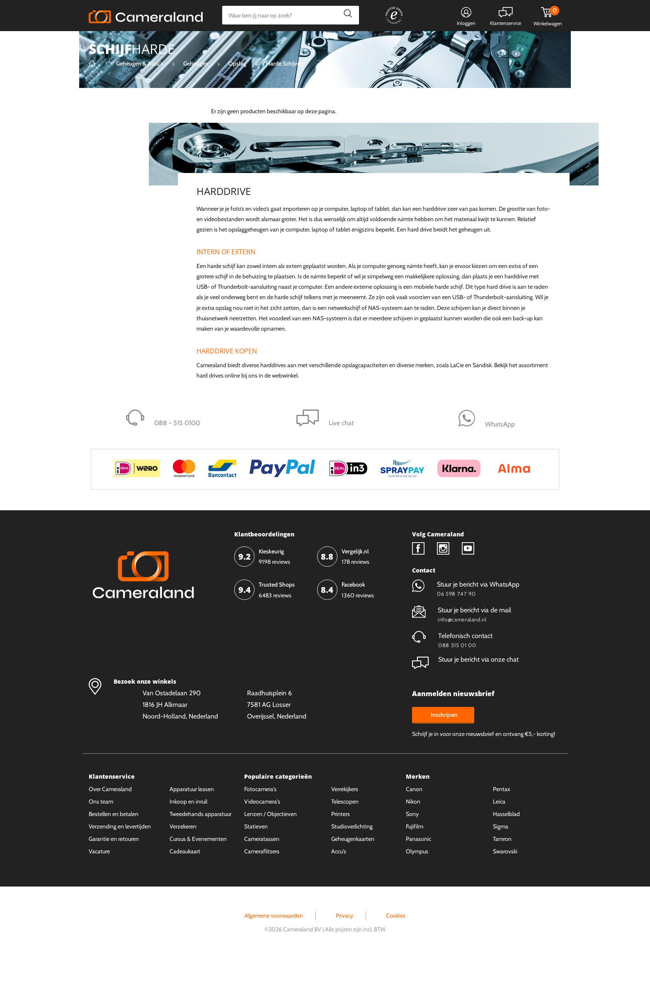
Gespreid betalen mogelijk (357, 43)
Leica (499, 832)
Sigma (500, 857)
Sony (412, 845)
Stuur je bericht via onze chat (465, 690)
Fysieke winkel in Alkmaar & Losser (496, 43)
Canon (414, 820)
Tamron (502, 870)
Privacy (344, 946)
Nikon (413, 832)
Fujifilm (414, 857)
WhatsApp (419, 43)
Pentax (501, 820)
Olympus (417, 882)
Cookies (395, 946)
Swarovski (505, 882)
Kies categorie (114, 43)
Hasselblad (506, 845)
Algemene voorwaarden (274, 946)
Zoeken (345, 15)
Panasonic (418, 870)
